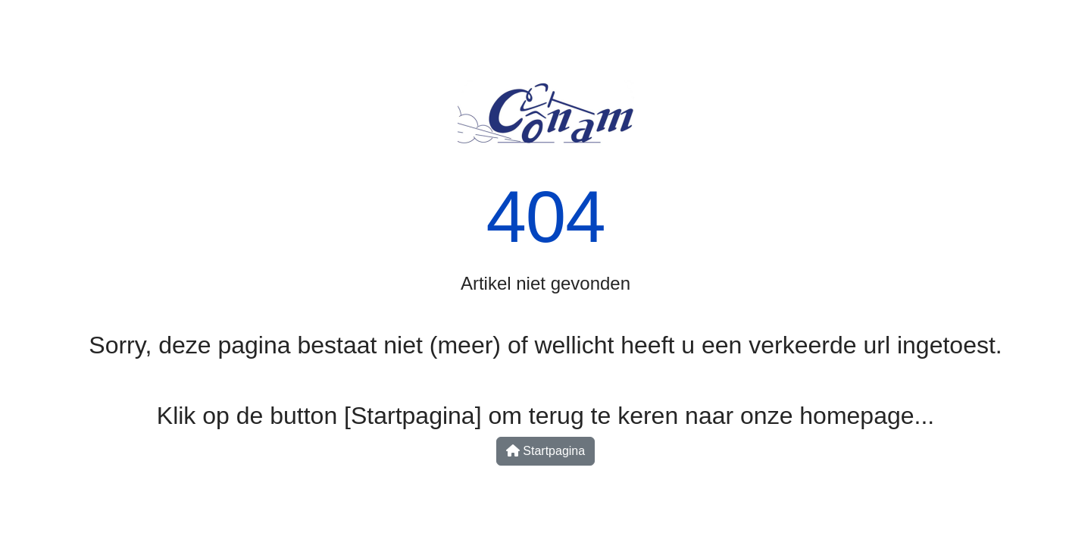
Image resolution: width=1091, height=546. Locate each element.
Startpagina (545, 450)
